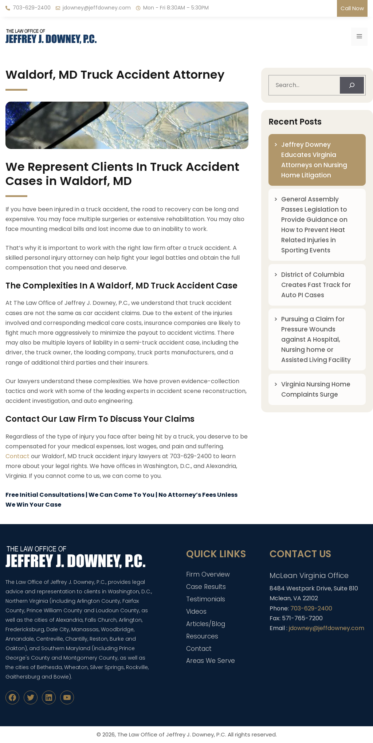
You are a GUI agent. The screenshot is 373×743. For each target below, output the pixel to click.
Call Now (352, 8)
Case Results (206, 586)
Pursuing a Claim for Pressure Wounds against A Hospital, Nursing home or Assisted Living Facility (316, 339)
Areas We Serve (210, 660)
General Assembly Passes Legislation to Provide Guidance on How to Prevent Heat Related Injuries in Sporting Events (314, 225)
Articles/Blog (205, 624)
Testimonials (205, 599)
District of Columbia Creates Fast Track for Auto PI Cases (316, 284)
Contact (17, 456)
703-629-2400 (32, 7)
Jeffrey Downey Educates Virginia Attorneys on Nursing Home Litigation (314, 160)
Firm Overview (208, 574)
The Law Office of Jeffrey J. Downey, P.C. (171, 734)
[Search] (352, 85)
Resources (202, 636)
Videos (196, 611)
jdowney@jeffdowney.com (97, 7)
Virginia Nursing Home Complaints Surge (315, 389)
